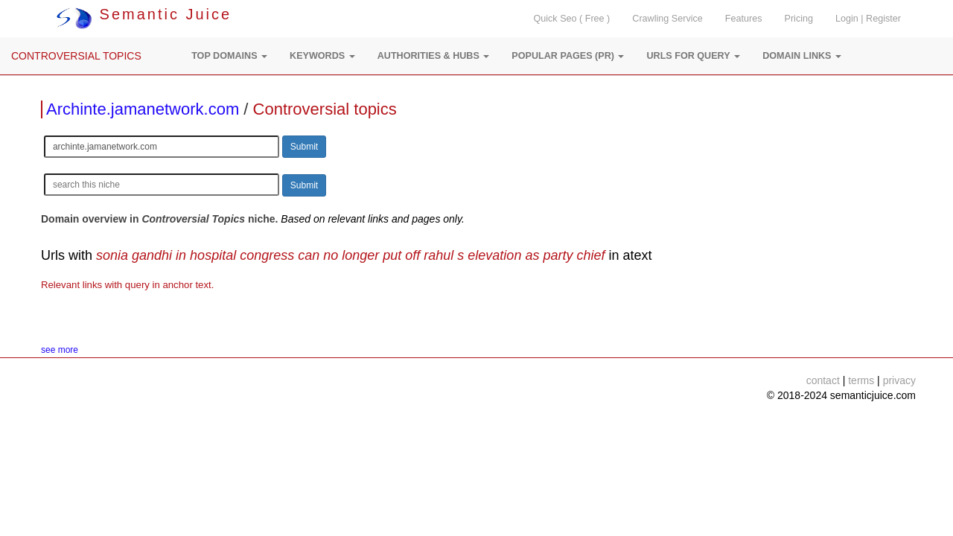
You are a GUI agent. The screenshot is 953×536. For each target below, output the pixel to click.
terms (861, 380)
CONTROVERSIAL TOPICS (76, 56)
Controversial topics (325, 109)
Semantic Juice (144, 14)
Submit (304, 146)
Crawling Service (667, 18)
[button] (229, 55)
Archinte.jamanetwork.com (142, 109)
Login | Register (868, 18)
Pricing (799, 18)
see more (59, 350)
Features (743, 18)
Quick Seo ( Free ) (571, 18)
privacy (899, 380)
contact (823, 380)
